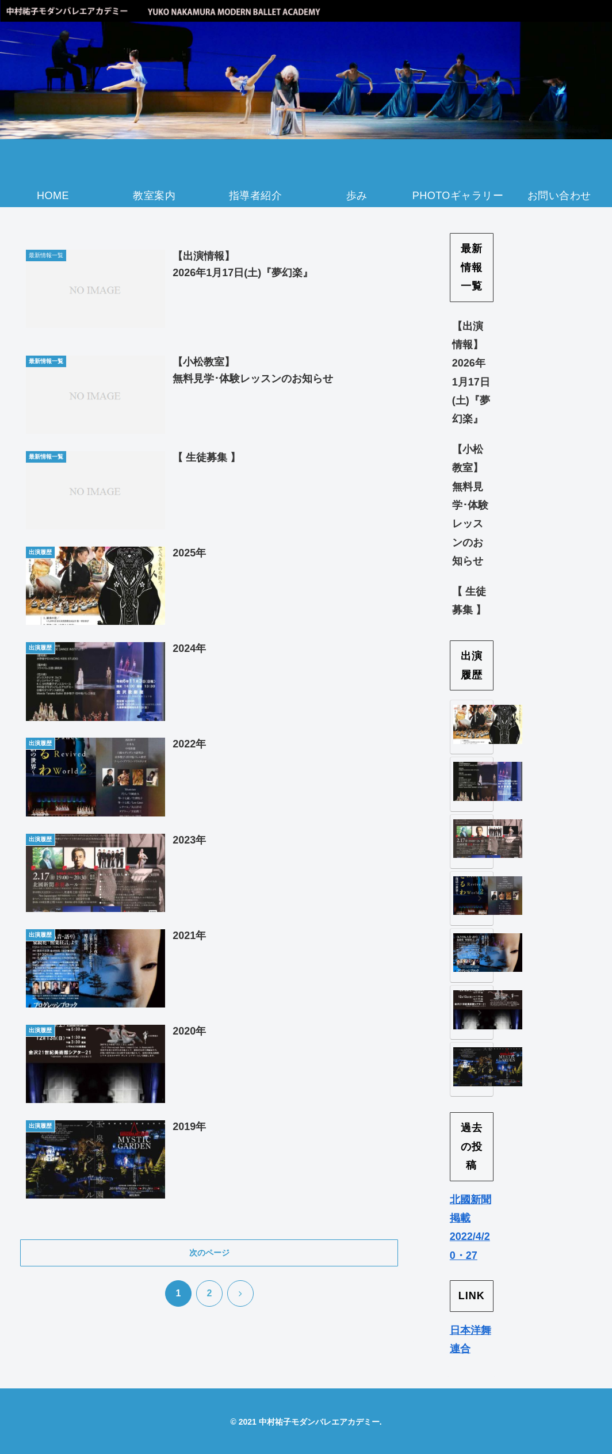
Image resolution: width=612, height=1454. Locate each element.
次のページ (209, 1252)
